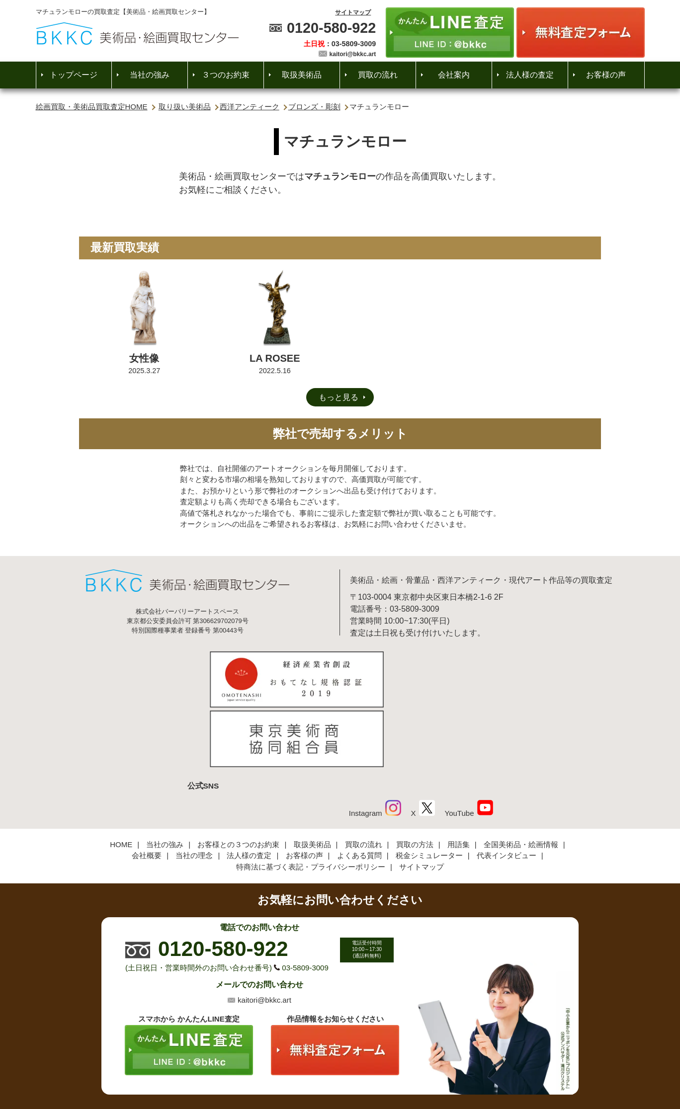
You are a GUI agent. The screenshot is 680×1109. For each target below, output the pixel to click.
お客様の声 (606, 75)
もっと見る (338, 397)
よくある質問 (359, 788)
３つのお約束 (226, 75)
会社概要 (147, 788)
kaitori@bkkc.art (353, 54)
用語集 (458, 777)
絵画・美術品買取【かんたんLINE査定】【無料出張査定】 (137, 33)
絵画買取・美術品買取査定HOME (92, 106)
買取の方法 (414, 777)
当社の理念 (194, 788)
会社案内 (454, 75)
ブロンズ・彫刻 (314, 106)
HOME (121, 777)
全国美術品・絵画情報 (521, 777)
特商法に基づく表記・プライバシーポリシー (310, 799)
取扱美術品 (302, 75)
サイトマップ (353, 12)
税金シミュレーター (429, 788)
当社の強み (150, 75)
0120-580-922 (331, 28)
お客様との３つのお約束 (238, 777)
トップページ (73, 75)
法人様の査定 (530, 75)
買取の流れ (378, 75)
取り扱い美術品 (185, 106)
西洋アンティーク (249, 106)
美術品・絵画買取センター (323, 1071)
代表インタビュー (506, 788)
